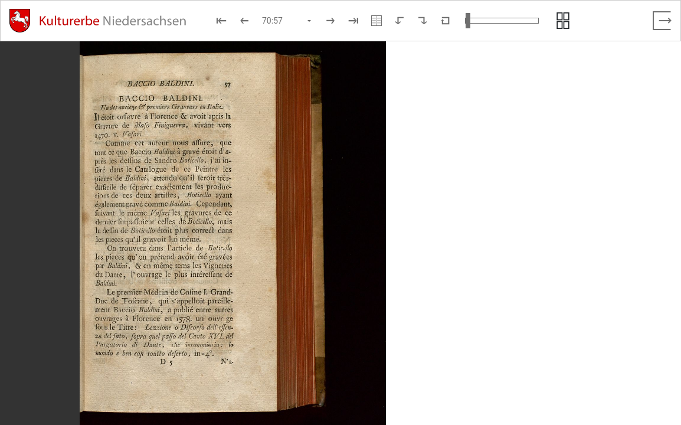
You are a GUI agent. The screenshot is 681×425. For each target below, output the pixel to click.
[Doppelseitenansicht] (376, 20)
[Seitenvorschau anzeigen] (563, 20)
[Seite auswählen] (287, 21)
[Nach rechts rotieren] (422, 20)
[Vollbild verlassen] (662, 20)
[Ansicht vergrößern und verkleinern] (502, 21)
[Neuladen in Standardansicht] (445, 20)
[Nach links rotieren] (399, 20)
